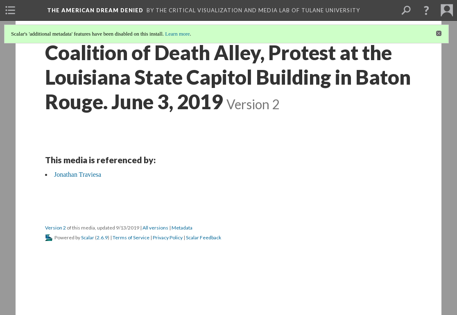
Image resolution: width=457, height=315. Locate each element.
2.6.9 (102, 237)
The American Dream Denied (95, 10)
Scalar (87, 237)
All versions (155, 228)
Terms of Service (131, 237)
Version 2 (55, 228)
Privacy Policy (168, 237)
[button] (426, 10)
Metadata (182, 228)
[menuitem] (10, 10)
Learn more (177, 34)
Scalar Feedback (203, 237)
